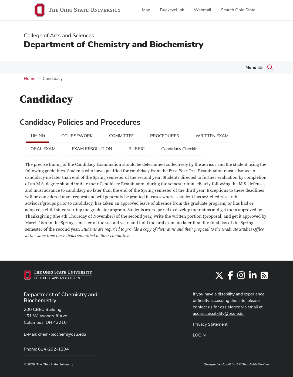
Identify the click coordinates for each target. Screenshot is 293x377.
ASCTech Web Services (253, 364)
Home (29, 78)
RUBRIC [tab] (137, 149)
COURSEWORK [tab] (77, 136)
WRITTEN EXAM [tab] (212, 136)
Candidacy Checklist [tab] (180, 149)
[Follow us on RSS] (264, 277)
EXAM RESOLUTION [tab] (92, 149)
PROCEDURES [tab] (164, 136)
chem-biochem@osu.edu (62, 334)
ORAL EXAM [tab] (43, 149)
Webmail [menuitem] (202, 10)
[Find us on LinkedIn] (253, 277)
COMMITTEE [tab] (121, 136)
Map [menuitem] (146, 10)
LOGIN (199, 335)
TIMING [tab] (37, 135)
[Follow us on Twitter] (219, 277)
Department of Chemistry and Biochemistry (113, 44)
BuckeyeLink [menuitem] (172, 10)
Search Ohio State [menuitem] (238, 10)
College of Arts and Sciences (59, 35)
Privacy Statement (210, 324)
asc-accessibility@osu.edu (218, 313)
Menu (250, 67)
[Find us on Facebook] (230, 277)
